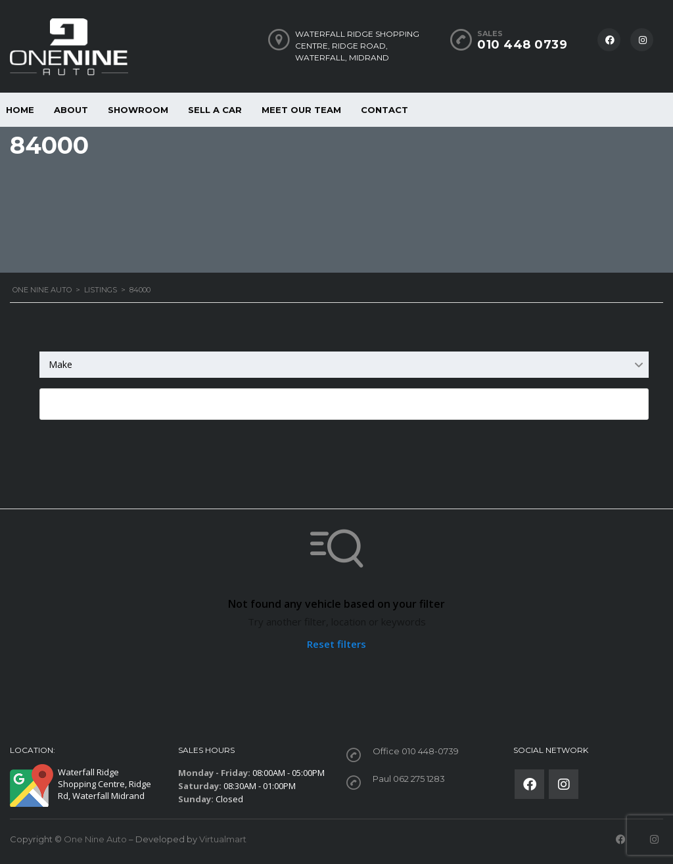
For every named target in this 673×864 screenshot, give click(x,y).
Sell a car (215, 109)
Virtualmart (222, 839)
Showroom (138, 109)
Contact (384, 109)
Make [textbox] (60, 364)
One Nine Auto (95, 839)
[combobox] (344, 365)
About (71, 109)
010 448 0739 (522, 44)
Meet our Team (301, 109)
